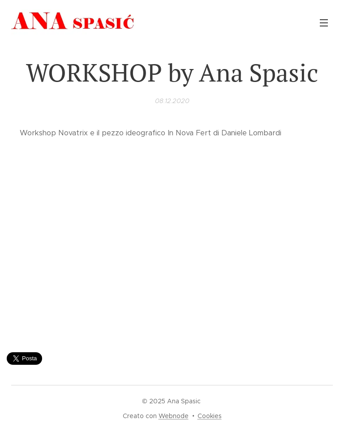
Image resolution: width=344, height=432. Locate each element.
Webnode (174, 416)
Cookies (210, 416)
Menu (324, 22)
